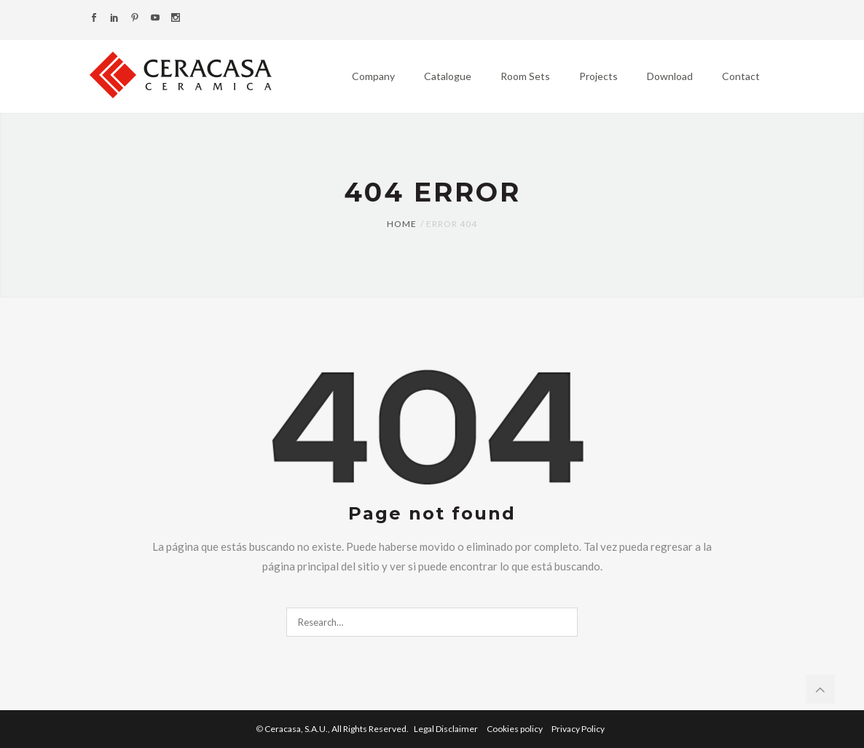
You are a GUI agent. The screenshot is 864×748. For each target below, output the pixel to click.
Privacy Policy (578, 728)
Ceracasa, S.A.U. (337, 728)
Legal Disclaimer (446, 728)
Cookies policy (515, 728)
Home (402, 223)
